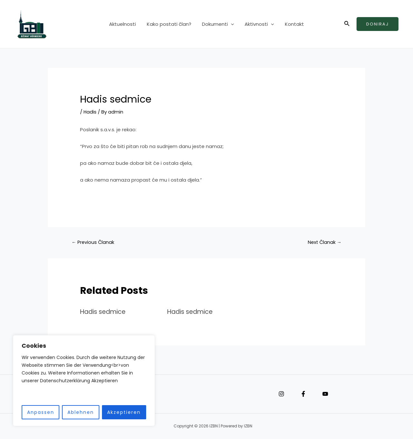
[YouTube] (325, 394)
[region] (84, 380)
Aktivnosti (258, 24)
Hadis (90, 111)
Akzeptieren (124, 412)
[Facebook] (303, 394)
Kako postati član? (170, 24)
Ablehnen (80, 412)
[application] (231, 24)
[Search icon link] (347, 24)
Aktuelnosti (124, 24)
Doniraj (377, 24)
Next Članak (324, 242)
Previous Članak (94, 242)
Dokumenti (218, 24)
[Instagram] (281, 394)
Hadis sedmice (104, 311)
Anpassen (40, 412)
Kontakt (292, 24)
